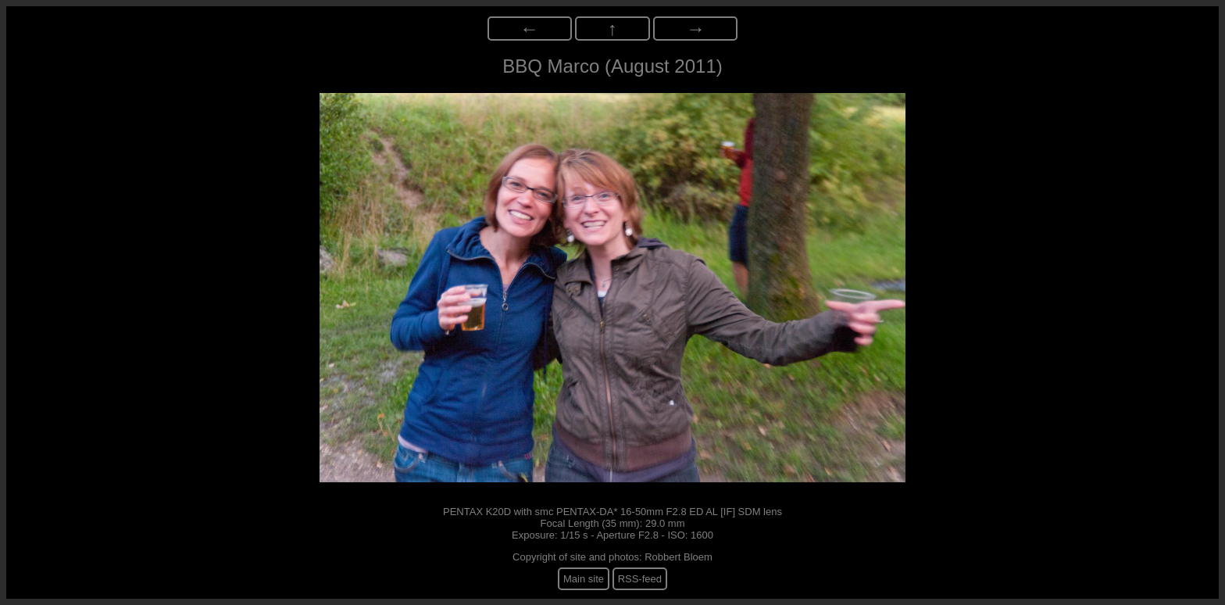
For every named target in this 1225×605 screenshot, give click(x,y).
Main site (583, 579)
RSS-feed (640, 579)
